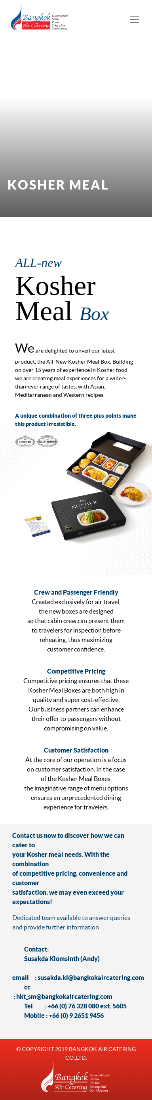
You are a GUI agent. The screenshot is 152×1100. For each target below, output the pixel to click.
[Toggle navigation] (135, 19)
